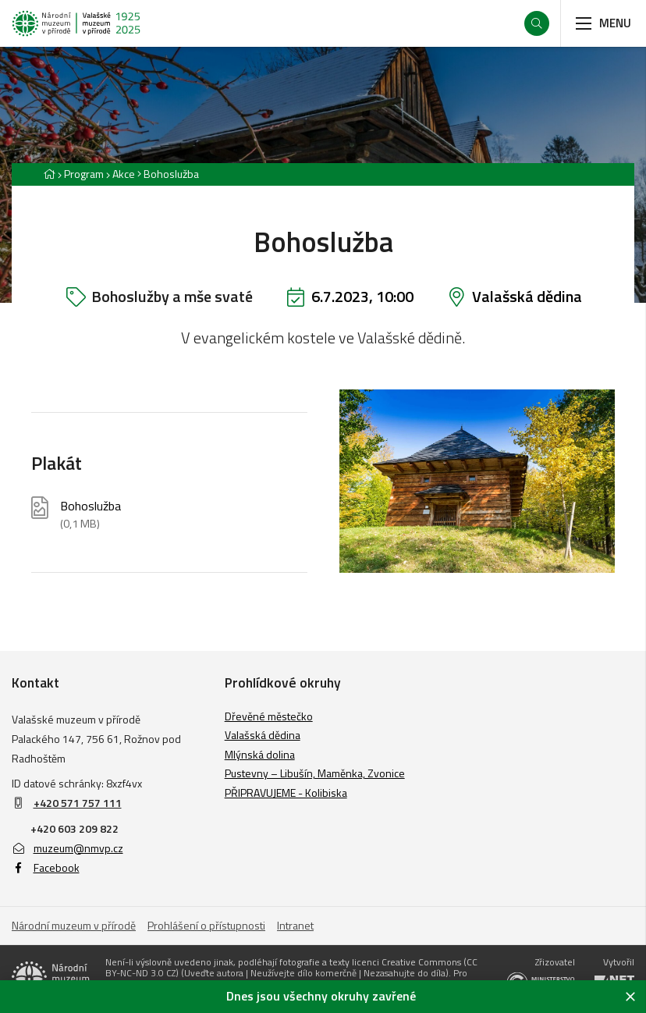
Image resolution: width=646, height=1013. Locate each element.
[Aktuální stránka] (168, 173)
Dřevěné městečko (269, 716)
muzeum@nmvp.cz (67, 848)
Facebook (46, 867)
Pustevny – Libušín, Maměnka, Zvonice (315, 773)
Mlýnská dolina (260, 754)
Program (84, 173)
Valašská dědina (527, 296)
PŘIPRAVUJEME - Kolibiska (286, 792)
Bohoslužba (90, 514)
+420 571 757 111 (78, 802)
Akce (123, 173)
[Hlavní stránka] (49, 173)
